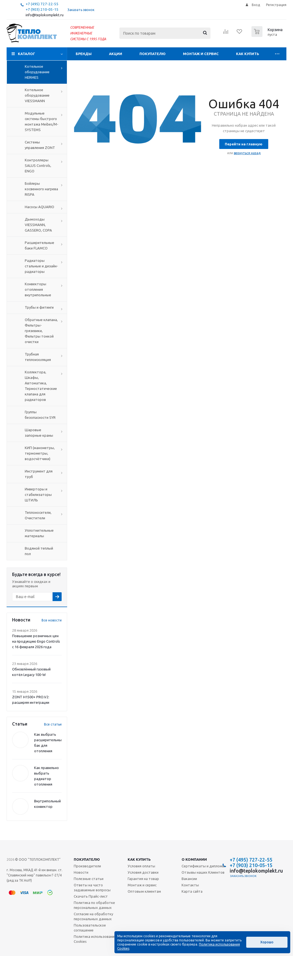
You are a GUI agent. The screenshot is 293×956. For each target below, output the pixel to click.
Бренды (84, 54)
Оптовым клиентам (144, 891)
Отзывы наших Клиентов (203, 872)
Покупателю (152, 54)
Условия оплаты (141, 866)
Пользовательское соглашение (90, 927)
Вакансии (189, 879)
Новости (81, 872)
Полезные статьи (88, 879)
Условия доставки (143, 872)
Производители (87, 866)
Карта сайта (192, 891)
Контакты (190, 885)
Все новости (52, 620)
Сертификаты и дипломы (203, 866)
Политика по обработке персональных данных (94, 905)
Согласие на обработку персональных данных (93, 916)
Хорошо (266, 942)
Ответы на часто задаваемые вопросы (92, 887)
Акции (115, 54)
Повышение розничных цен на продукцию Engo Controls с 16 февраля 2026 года (36, 641)
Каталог (26, 54)
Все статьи (53, 724)
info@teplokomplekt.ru (45, 15)
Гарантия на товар (143, 879)
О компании (194, 859)
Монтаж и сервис (201, 54)
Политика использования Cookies (95, 939)
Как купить (247, 54)
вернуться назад (247, 153)
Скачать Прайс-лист (91, 896)
